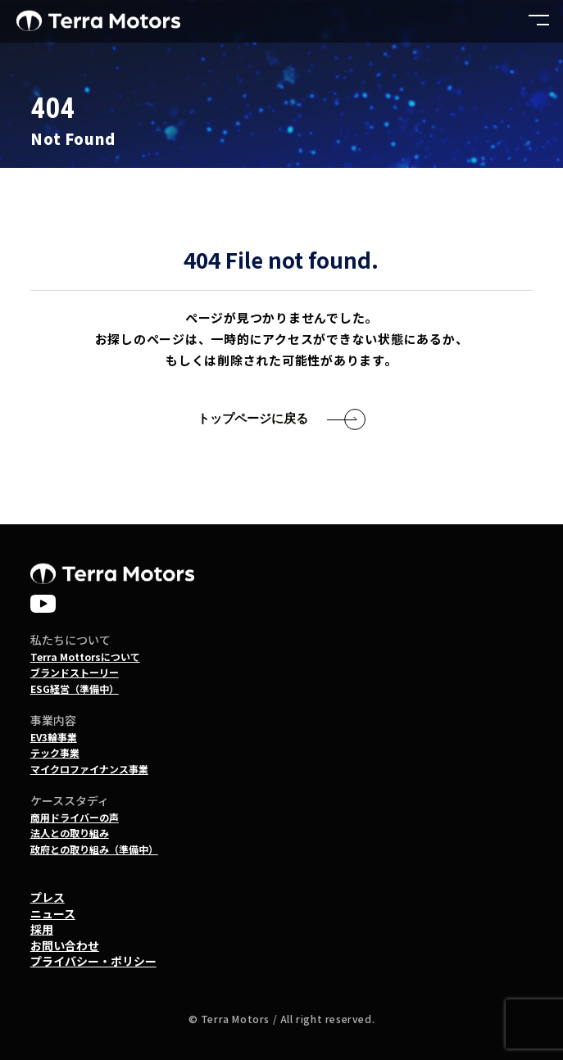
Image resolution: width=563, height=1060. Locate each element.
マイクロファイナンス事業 (89, 769)
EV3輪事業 (53, 737)
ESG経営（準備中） (74, 688)
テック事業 (54, 752)
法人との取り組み (69, 833)
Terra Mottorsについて (85, 657)
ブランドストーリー (74, 672)
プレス (47, 897)
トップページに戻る (253, 418)
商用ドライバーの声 (74, 817)
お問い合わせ (64, 945)
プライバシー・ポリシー (93, 961)
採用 (41, 929)
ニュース (52, 913)
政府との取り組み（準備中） (94, 849)
